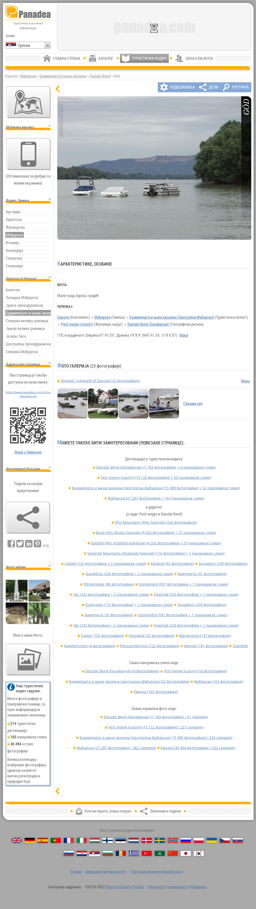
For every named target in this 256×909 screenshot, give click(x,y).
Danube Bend (100, 76)
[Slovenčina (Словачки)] (237, 840)
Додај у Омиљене (28, 452)
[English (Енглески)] (17, 840)
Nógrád (206, 645)
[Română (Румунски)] (121, 853)
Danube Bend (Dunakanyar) (149, 324)
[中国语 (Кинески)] (173, 853)
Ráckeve (172, 563)
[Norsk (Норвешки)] (173, 840)
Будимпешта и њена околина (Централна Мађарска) (172, 317)
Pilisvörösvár (109, 584)
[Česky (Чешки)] (225, 840)
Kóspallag (151, 635)
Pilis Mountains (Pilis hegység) (156, 522)
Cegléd (105, 563)
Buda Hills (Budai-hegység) (156, 532)
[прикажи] (58, 791)
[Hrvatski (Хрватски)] (81, 853)
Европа (63, 317)
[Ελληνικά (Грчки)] (133, 853)
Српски (24, 45)
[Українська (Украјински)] (211, 840)
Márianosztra (205, 635)
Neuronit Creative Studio (125, 887)
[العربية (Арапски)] (159, 853)
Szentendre (183, 584)
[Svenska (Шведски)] (159, 840)
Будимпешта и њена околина (63, 76)
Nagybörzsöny (90, 645)
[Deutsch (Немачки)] (29, 840)
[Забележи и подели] (28, 518)
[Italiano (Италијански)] (81, 840)
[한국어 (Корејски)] (199, 853)
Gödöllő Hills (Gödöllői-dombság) (156, 543)
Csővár (102, 635)
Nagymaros (202, 573)
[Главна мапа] (28, 102)
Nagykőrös (129, 573)
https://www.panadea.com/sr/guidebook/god (28, 394)
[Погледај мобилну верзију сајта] (28, 154)
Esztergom (129, 604)
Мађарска (28, 76)
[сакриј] (58, 89)
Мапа (184, 335)
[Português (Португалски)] (55, 840)
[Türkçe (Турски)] (147, 853)
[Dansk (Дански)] (147, 840)
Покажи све (192, 403)
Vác (111, 594)
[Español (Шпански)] (43, 840)
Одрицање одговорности (106, 871)
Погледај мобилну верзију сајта (157, 871)
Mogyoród (156, 887)
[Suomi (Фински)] (107, 840)
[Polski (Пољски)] (199, 840)
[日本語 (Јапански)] (185, 853)
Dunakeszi (223, 563)
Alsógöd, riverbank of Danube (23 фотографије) (100, 380)
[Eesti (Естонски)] (121, 840)
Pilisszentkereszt (150, 645)
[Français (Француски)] (69, 840)
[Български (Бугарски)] (107, 853)
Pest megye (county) (77, 324)
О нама (75, 871)
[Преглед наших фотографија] (28, 660)
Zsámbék (240, 645)
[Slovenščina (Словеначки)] (69, 853)
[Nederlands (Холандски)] (133, 840)
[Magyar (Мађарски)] (95, 840)
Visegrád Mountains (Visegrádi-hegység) (155, 553)
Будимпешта (177, 887)
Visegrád (196, 594)
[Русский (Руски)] (185, 840)
